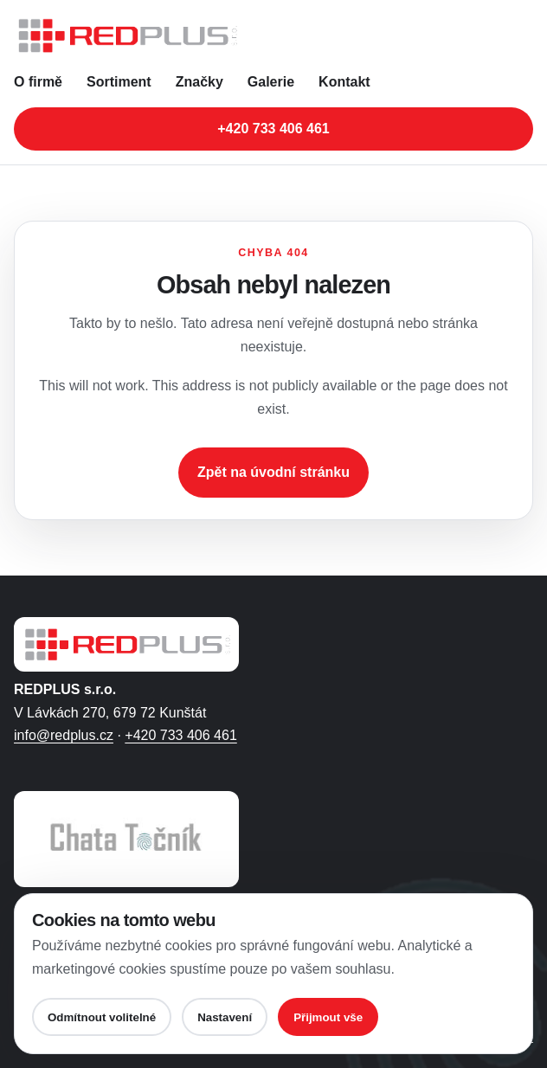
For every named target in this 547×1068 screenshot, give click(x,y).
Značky (199, 81)
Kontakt (344, 81)
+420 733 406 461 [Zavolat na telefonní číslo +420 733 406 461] (273, 128)
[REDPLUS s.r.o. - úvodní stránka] (273, 35)
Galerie (271, 81)
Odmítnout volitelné (102, 1017)
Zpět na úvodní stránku (273, 472)
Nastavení (224, 1017)
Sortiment (119, 81)
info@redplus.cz (63, 735)
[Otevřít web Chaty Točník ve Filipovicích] (126, 839)
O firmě (38, 81)
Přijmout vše (328, 1017)
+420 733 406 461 (180, 735)
